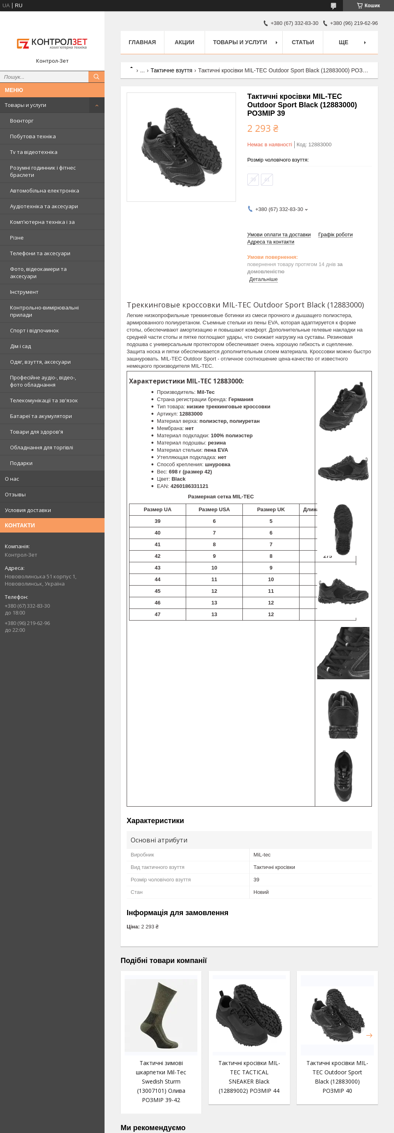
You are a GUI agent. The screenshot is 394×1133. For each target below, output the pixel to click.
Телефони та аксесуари (40, 253)
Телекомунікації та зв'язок (44, 400)
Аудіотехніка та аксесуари (44, 206)
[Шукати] (96, 77)
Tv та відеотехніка (33, 152)
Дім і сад (20, 346)
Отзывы (15, 494)
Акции (184, 42)
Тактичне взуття (172, 70)
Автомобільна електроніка (44, 190)
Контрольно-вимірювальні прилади (44, 311)
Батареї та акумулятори (41, 416)
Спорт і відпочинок (34, 330)
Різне (17, 237)
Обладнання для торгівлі (41, 447)
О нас (12, 478)
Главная (142, 42)
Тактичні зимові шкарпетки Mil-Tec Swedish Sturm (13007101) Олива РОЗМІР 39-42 (161, 1081)
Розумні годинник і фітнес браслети (43, 171)
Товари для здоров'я (36, 431)
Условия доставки (28, 510)
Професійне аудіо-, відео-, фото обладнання (43, 381)
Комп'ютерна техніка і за (42, 221)
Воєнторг (21, 120)
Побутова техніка (33, 136)
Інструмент (24, 291)
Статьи (303, 42)
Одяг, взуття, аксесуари (40, 361)
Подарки (21, 463)
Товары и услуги (25, 105)
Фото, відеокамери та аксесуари (38, 272)
